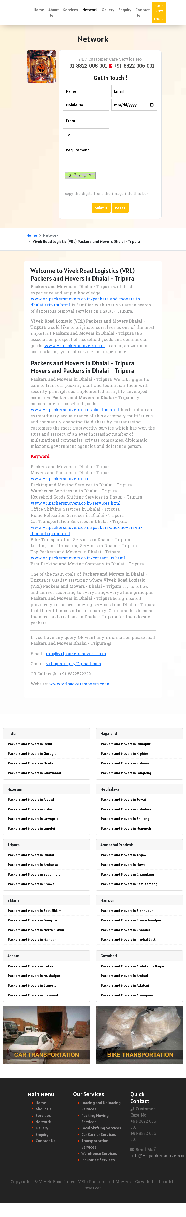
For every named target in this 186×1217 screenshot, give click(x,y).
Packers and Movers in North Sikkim (36, 930)
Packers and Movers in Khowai (31, 884)
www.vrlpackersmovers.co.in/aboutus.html (74, 410)
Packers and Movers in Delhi (30, 744)
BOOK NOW (159, 8)
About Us (53, 12)
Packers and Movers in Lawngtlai (33, 818)
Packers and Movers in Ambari (124, 975)
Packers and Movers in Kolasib (31, 809)
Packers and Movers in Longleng (126, 772)
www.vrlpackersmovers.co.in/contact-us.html (77, 558)
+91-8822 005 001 (87, 66)
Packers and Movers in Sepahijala (34, 874)
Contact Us (142, 12)
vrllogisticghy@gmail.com (73, 664)
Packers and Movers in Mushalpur (34, 975)
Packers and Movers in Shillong (125, 818)
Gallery (108, 9)
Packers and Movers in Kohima (125, 763)
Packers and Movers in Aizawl (31, 799)
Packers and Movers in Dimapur (125, 744)
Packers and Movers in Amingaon (127, 995)
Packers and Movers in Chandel (125, 930)
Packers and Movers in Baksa (30, 966)
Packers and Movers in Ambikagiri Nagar (132, 966)
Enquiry (124, 9)
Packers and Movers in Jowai (123, 799)
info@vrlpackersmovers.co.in (76, 654)
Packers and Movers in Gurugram (34, 753)
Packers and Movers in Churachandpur (131, 920)
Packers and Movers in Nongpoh (126, 828)
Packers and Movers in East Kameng (129, 884)
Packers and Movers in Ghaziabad (34, 772)
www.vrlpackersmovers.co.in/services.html (75, 504)
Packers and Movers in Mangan (32, 939)
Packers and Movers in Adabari (125, 985)
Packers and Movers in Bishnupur (127, 910)
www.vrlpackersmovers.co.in (74, 346)
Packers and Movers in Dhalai (31, 855)
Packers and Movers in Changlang (127, 874)
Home (39, 9)
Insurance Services (98, 1159)
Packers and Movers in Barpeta (32, 985)
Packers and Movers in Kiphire (124, 753)
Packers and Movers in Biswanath (34, 995)
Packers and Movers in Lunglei (31, 828)
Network (90, 9)
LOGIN (159, 19)
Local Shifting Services (101, 1127)
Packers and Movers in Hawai (124, 864)
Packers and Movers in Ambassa (33, 864)
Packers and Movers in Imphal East (128, 939)
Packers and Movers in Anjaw (123, 855)
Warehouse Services (99, 1153)
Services (70, 9)
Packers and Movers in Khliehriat (127, 809)
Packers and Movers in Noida (30, 763)
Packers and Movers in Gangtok (32, 920)
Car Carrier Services (98, 1134)
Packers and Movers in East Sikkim (35, 910)
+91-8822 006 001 (134, 66)
